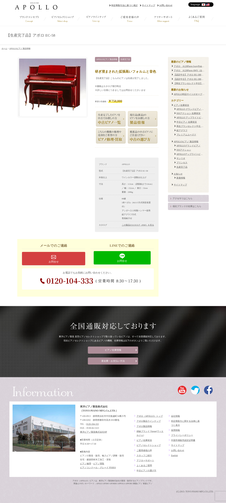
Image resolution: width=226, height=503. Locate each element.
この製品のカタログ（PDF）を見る (138, 225)
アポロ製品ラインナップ (149, 421)
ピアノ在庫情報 (113, 350)
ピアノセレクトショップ (62, 19)
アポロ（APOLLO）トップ (150, 416)
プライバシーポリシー (182, 435)
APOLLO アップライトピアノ (190, 117)
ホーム (4, 48)
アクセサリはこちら (182, 198)
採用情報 (175, 430)
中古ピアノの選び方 (146, 470)
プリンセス (181, 162)
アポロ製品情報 (144, 426)
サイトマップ (148, 5)
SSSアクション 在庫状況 (188, 113)
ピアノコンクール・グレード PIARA (98, 467)
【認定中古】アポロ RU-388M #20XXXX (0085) (197, 75)
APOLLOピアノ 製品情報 (19, 48)
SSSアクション (183, 150)
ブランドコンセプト (29, 19)
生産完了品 (125, 59)
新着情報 (180, 178)
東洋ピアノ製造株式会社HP (93, 432)
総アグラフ (181, 130)
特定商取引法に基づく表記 (124, 5)
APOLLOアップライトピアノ (190, 154)
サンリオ (180, 158)
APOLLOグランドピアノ (188, 146)
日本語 (204, 4)
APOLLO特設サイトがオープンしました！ (194, 94)
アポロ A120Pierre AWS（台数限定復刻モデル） (198, 70)
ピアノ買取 (98, 464)
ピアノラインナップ (96, 19)
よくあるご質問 (196, 19)
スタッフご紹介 (144, 455)
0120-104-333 (90, 280)
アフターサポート (163, 19)
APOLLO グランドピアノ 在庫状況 (193, 109)
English (208, 4)
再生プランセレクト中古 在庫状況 (193, 126)
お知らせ (178, 174)
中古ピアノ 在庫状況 (186, 122)
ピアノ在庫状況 (181, 105)
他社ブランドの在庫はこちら (187, 206)
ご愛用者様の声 (129, 19)
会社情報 (175, 416)
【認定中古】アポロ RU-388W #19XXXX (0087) (197, 79)
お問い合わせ (165, 5)
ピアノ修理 (85, 464)
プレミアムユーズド (186, 135)
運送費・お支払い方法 (113, 361)
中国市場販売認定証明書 (183, 440)
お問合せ (54, 261)
